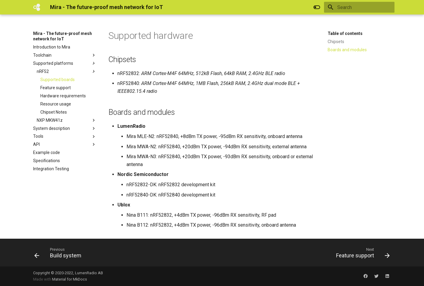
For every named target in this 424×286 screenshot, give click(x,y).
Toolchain (64, 55)
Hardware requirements (63, 95)
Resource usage (55, 104)
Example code (46, 152)
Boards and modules (347, 49)
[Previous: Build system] (60, 252)
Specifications (46, 160)
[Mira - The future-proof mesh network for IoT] (37, 7)
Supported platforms (64, 63)
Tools (64, 136)
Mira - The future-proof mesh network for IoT (62, 36)
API (64, 144)
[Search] (359, 7)
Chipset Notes (53, 112)
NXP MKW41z (66, 120)
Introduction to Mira (51, 47)
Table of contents (345, 33)
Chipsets (336, 41)
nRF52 (66, 71)
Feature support (55, 87)
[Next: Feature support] (361, 252)
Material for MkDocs (69, 279)
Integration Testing (51, 168)
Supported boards (57, 79)
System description (64, 128)
